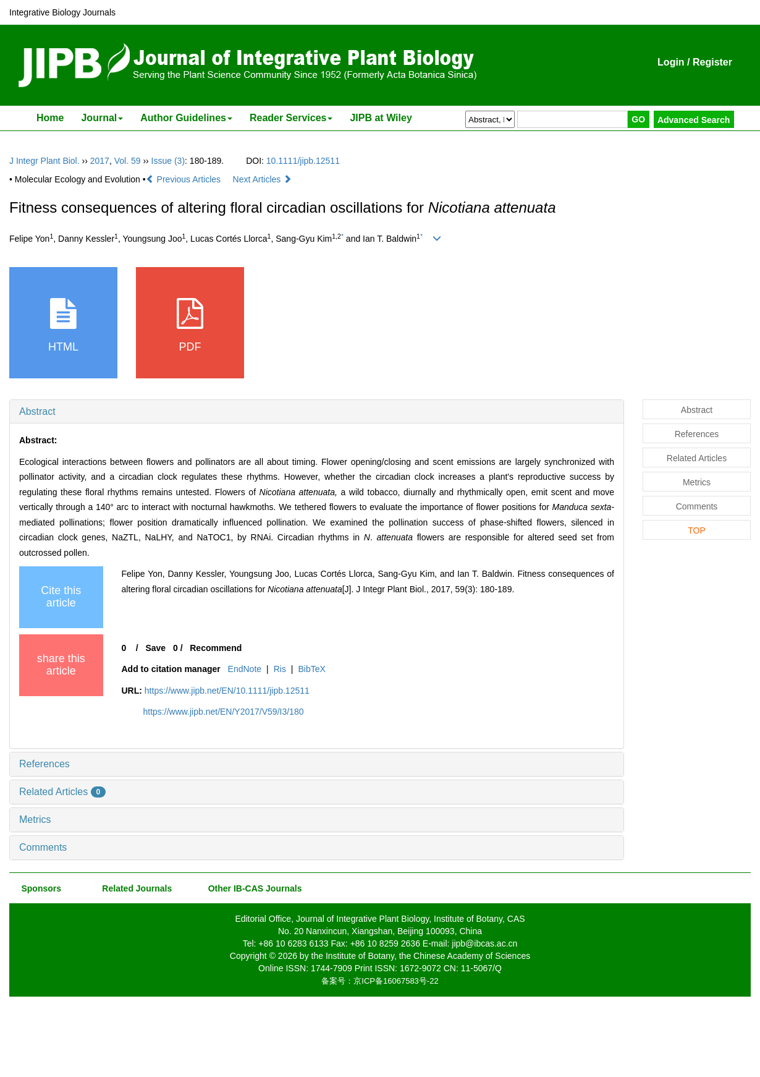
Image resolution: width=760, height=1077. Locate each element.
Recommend (216, 648)
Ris (280, 669)
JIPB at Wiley (381, 118)
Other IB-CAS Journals (251, 888)
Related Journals (134, 888)
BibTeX (311, 669)
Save (155, 648)
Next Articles (262, 179)
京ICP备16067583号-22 (395, 980)
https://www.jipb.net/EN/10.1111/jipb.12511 (227, 691)
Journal (102, 118)
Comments (43, 847)
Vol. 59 (127, 161)
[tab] (316, 412)
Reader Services (291, 118)
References (44, 764)
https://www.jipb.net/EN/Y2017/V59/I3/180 (223, 712)
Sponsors (39, 888)
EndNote (244, 669)
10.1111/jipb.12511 (303, 161)
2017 (99, 161)
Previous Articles (184, 179)
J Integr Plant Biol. (44, 161)
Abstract (37, 411)
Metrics (35, 819)
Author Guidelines (186, 118)
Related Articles (62, 791)
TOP (697, 530)
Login (671, 62)
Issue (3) (168, 161)
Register (712, 62)
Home (50, 118)
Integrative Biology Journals (62, 12)
